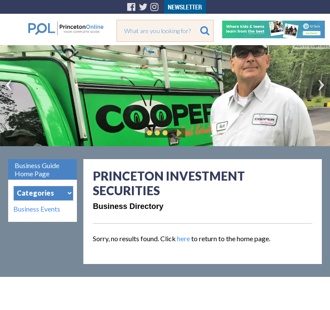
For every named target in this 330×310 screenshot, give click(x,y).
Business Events (36, 209)
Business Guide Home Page (37, 169)
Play (178, 133)
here (183, 238)
